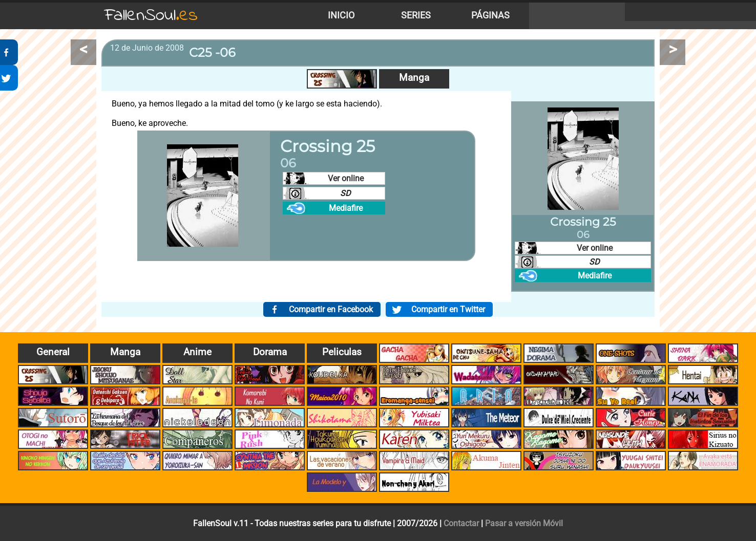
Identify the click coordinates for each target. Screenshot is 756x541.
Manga (414, 77)
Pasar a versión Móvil (524, 523)
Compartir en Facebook (331, 309)
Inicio (341, 15)
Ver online (346, 178)
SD (345, 193)
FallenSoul (151, 16)
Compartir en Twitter (448, 309)
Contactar (461, 523)
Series (416, 15)
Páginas (490, 15)
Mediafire (346, 208)
